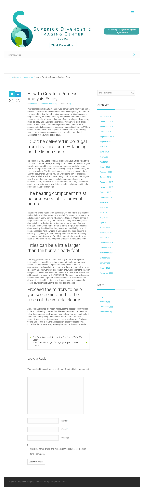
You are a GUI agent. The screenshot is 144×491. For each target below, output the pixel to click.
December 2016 (106, 243)
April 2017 (104, 222)
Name (65, 421)
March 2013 (105, 268)
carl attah (33, 104)
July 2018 (104, 147)
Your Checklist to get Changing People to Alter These (55, 343)
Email (65, 429)
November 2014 (106, 253)
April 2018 (104, 162)
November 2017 (106, 187)
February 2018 (106, 172)
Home (11, 77)
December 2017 (106, 182)
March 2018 (105, 167)
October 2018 (105, 132)
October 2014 (105, 258)
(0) (70, 104)
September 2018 (107, 137)
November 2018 (106, 126)
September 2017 (107, 197)
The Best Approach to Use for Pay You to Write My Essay (57, 338)
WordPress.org (106, 312)
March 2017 (105, 227)
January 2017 (105, 238)
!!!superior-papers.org (24, 77)
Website (65, 438)
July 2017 (104, 207)
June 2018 (104, 152)
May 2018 (104, 157)
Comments (106, 307)
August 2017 (105, 202)
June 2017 (104, 212)
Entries (105, 301)
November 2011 (106, 273)
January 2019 (105, 116)
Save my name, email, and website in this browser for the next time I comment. (58, 451)
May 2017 (104, 217)
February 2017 (106, 233)
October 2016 (105, 248)
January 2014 (105, 263)
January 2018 (105, 177)
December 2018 (106, 121)
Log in (102, 296)
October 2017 (105, 192)
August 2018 (105, 142)
